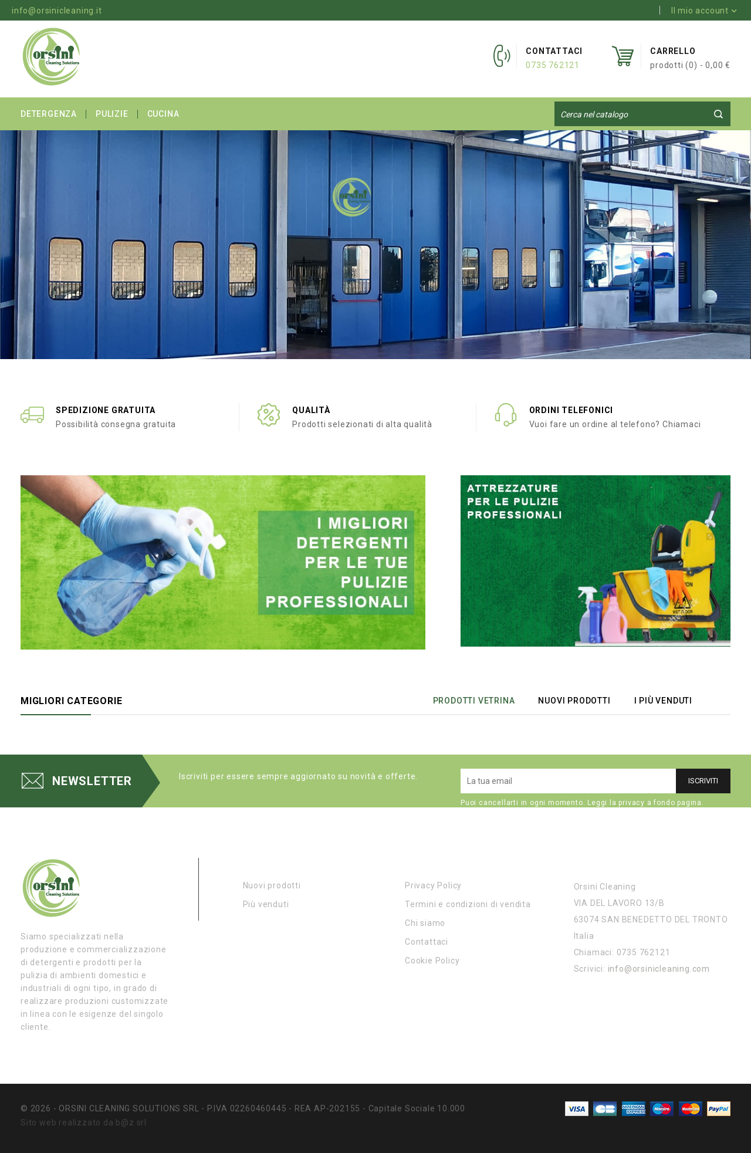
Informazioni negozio (627, 862)
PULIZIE (112, 114)
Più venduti (266, 904)
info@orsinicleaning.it (57, 10)
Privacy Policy (433, 885)
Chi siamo (425, 923)
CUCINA (163, 114)
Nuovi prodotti (272, 885)
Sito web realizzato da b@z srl (84, 1122)
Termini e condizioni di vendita (468, 904)
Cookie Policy (432, 960)
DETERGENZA (49, 114)
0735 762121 (553, 65)
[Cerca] (642, 114)
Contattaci (426, 941)
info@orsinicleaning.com (659, 968)
